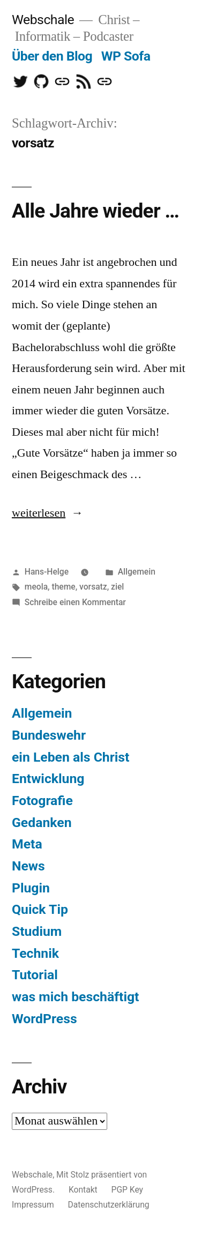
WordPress (44, 1018)
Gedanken (42, 822)
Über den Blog (52, 56)
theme (63, 587)
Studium (37, 931)
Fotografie (42, 800)
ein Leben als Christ (70, 757)
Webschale (43, 19)
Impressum (33, 1205)
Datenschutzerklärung (109, 1205)
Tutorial (35, 974)
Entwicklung (48, 778)
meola (36, 587)
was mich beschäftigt (75, 996)
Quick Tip (40, 909)
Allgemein (136, 572)
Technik (35, 953)
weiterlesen (38, 512)
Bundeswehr (49, 735)
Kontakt (83, 1190)
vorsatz (93, 587)
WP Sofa (126, 56)
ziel (117, 587)
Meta (27, 844)
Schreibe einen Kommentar (75, 602)
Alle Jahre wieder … (95, 210)
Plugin (31, 888)
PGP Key (127, 1190)
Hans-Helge (47, 572)
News (28, 866)
